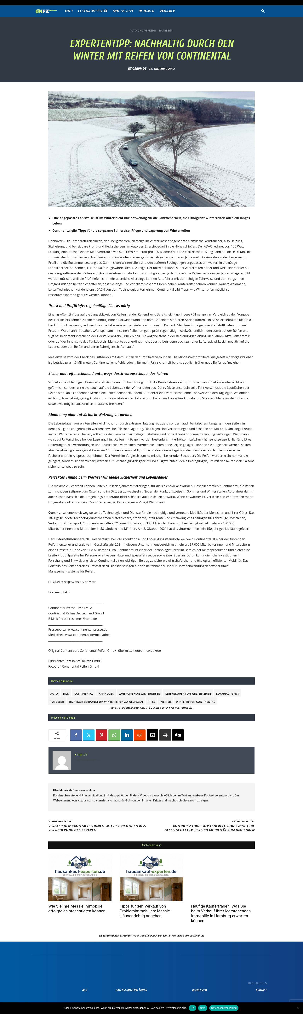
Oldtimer (146, 11)
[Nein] (298, 1008)
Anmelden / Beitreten (72, 2)
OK (192, 1007)
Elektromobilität (92, 11)
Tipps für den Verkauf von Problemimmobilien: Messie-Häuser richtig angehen (145, 911)
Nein (202, 1007)
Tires (151, 702)
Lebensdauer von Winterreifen (188, 693)
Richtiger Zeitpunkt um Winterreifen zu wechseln (106, 702)
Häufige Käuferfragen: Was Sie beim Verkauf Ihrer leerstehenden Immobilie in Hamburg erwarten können (221, 913)
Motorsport (123, 11)
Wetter (165, 702)
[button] (262, 11)
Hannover (106, 693)
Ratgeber (167, 11)
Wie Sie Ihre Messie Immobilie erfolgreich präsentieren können (77, 908)
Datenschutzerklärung (224, 1007)
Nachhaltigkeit (227, 693)
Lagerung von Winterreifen (139, 693)
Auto (68, 11)
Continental (83, 693)
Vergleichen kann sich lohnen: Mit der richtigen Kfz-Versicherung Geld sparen (97, 828)
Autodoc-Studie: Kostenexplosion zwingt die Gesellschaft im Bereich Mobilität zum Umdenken (209, 828)
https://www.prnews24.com (87, 760)
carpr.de (139, 68)
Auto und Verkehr (143, 31)
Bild (66, 693)
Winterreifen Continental (195, 702)
